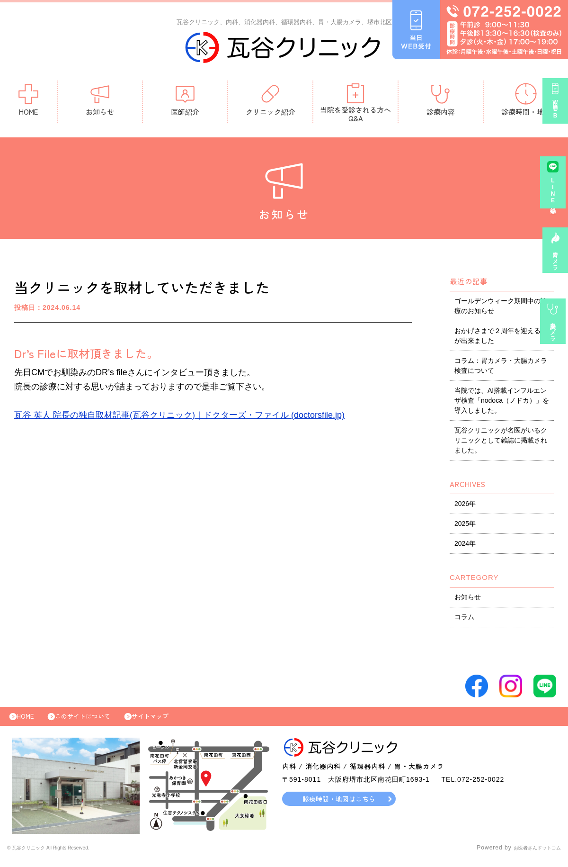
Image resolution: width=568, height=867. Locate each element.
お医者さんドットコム (530, 855)
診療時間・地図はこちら (339, 806)
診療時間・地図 (526, 101)
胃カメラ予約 (555, 264)
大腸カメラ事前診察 (555, 336)
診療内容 (440, 101)
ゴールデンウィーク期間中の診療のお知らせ (500, 308)
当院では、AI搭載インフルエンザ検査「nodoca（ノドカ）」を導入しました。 (501, 402)
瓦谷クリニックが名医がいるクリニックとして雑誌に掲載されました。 (500, 442)
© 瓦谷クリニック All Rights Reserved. (63, 855)
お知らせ (100, 101)
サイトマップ (171, 721)
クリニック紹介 (270, 101)
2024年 (465, 546)
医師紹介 (185, 101)
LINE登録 (555, 196)
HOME (28, 101)
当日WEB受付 (555, 114)
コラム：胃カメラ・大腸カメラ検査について (500, 368)
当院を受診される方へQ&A (355, 105)
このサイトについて (94, 721)
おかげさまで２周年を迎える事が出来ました (500, 338)
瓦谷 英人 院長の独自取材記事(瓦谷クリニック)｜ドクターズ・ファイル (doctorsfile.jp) (179, 417)
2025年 (465, 526)
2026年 (465, 506)
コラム (464, 619)
